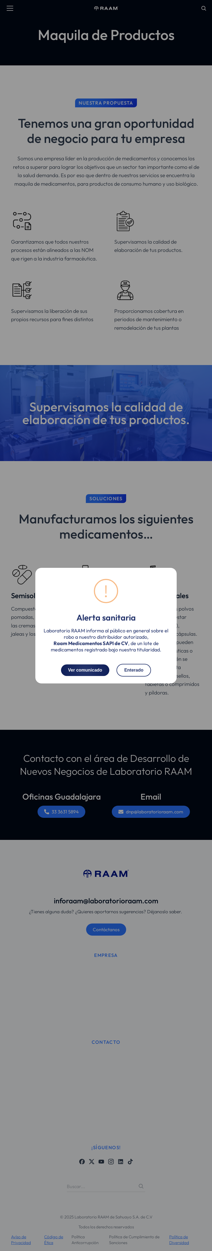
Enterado (133, 669)
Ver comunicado (85, 669)
